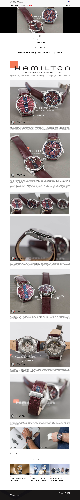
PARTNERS (60, 497)
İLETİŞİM (52, 497)
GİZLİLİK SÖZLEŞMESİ (66, 497)
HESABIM (48, 497)
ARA (62, 5)
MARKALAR (17, 5)
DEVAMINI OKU (13, 485)
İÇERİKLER (12, 5)
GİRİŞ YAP (68, 5)
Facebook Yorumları (16, 454)
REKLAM (56, 497)
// (40, 39)
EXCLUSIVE (23, 5)
